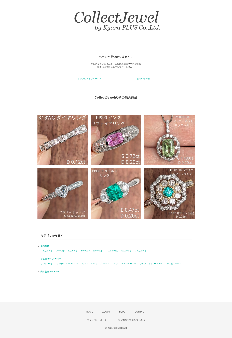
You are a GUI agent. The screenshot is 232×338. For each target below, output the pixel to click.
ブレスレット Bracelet (151, 263)
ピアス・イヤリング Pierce (95, 263)
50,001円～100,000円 (92, 251)
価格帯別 (44, 246)
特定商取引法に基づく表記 (131, 320)
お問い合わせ (143, 78)
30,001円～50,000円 (66, 251)
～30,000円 (46, 251)
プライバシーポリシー (98, 320)
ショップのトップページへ (88, 78)
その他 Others (174, 263)
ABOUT (106, 312)
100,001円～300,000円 (119, 251)
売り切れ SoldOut (49, 272)
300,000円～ (141, 251)
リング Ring (46, 263)
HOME (89, 312)
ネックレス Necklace (67, 263)
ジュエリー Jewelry (50, 259)
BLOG (122, 312)
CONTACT (140, 312)
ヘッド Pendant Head (125, 263)
